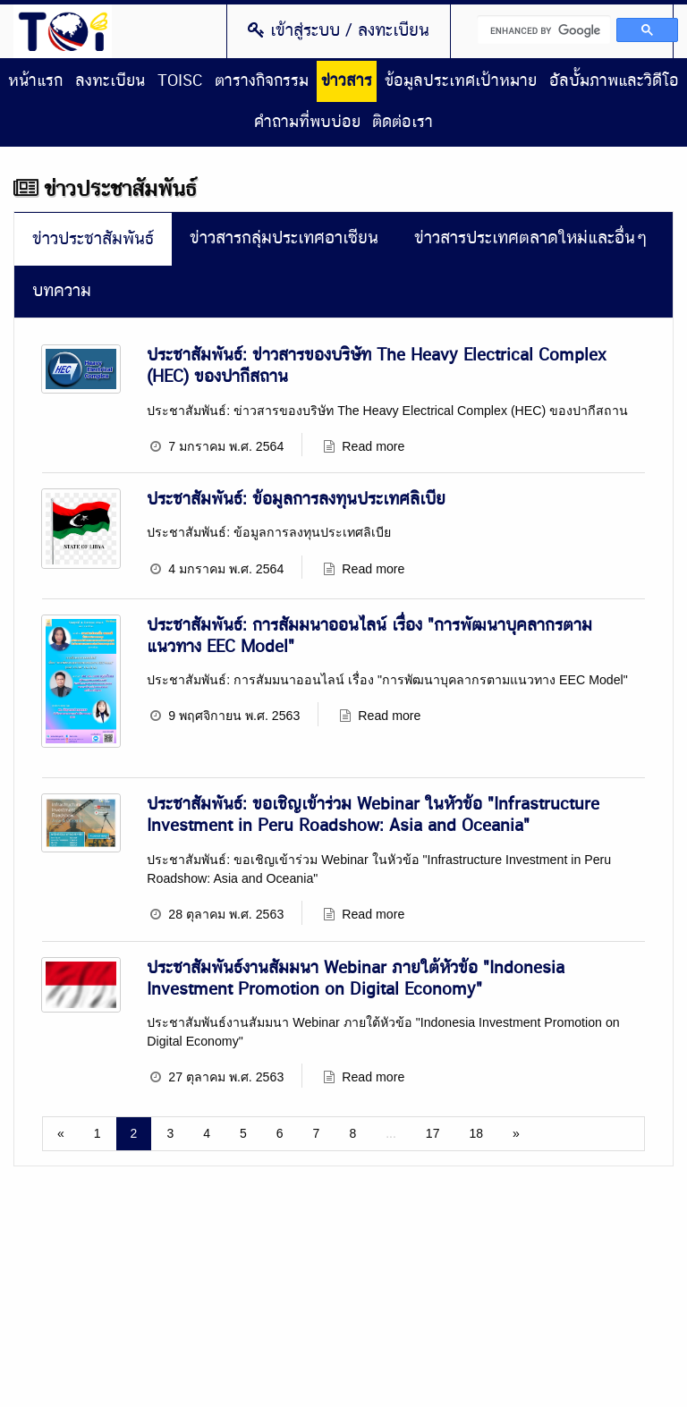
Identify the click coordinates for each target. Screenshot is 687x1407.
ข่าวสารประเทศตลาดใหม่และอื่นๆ (531, 238)
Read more (372, 445)
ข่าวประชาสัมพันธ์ (93, 239)
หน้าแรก (35, 81)
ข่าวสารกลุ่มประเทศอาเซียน (284, 238)
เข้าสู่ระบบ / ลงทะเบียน (338, 30)
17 (433, 1130)
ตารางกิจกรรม (262, 81)
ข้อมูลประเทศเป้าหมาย (461, 81)
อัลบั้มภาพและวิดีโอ (614, 81)
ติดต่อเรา (402, 122)
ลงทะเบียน (110, 81)
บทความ (61, 291)
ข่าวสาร (346, 81)
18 (476, 1130)
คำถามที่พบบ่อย (307, 122)
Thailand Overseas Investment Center (62, 31)
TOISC (179, 81)
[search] (544, 29)
